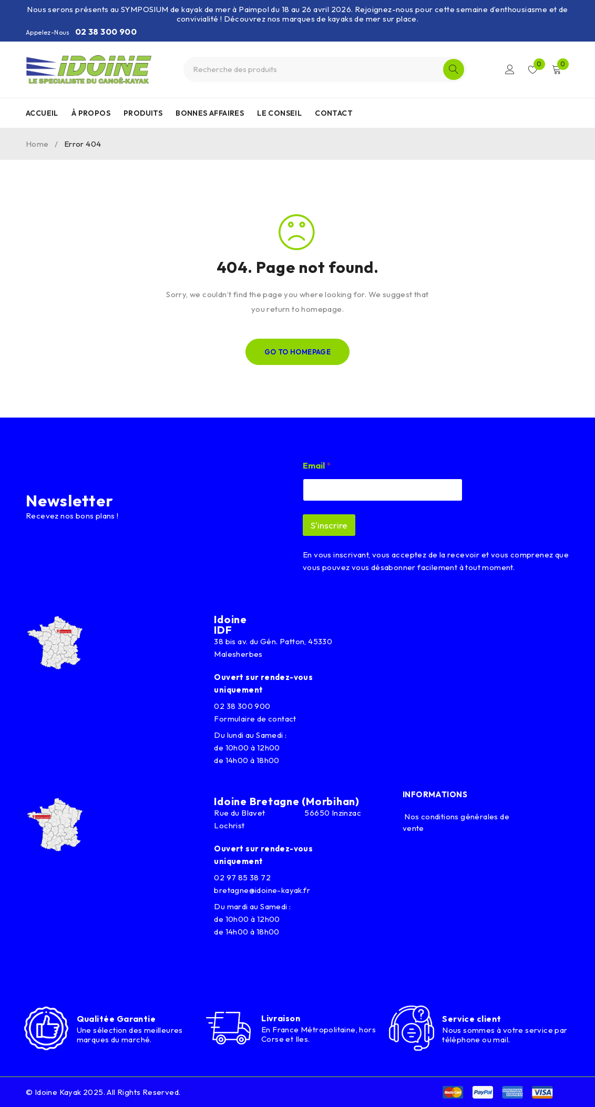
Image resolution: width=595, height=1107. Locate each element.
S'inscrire (329, 525)
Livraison (280, 1018)
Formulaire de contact (255, 719)
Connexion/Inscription (509, 69)
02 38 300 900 (106, 31)
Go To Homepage (297, 352)
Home (37, 144)
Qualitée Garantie (116, 1018)
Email (317, 466)
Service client (471, 1018)
